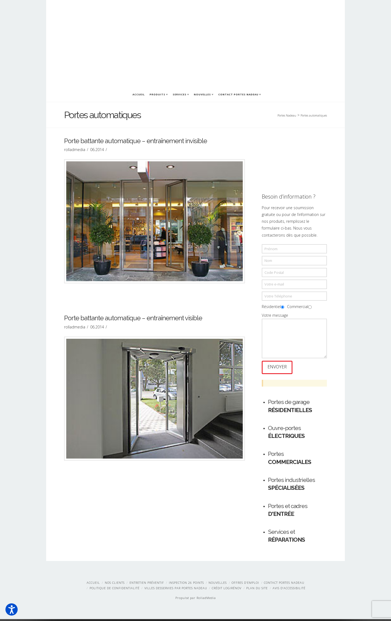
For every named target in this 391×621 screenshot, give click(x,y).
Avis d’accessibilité (289, 590)
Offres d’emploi (245, 584)
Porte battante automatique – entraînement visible (133, 319)
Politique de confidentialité (115, 590)
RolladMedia (206, 600)
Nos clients (115, 584)
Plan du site (257, 590)
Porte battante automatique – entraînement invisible (135, 142)
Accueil (139, 94)
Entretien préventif (147, 584)
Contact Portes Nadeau (239, 94)
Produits (158, 94)
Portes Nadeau (287, 115)
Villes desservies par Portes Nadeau (175, 590)
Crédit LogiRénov (226, 590)
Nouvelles (203, 94)
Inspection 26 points (186, 584)
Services (180, 94)
